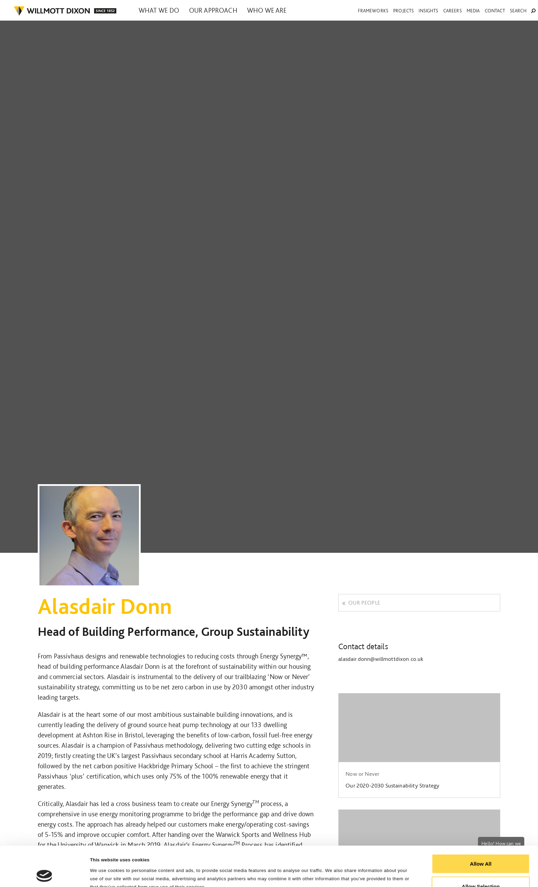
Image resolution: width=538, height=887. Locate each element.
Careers (452, 10)
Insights (428, 10)
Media (473, 10)
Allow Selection (481, 846)
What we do (159, 10)
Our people (361, 602)
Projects (403, 10)
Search (523, 10)
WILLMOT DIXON (64, 11)
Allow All (481, 824)
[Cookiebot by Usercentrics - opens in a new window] (44, 873)
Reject (480, 869)
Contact (495, 10)
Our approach (213, 10)
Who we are (267, 10)
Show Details (346, 869)
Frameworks (373, 10)
